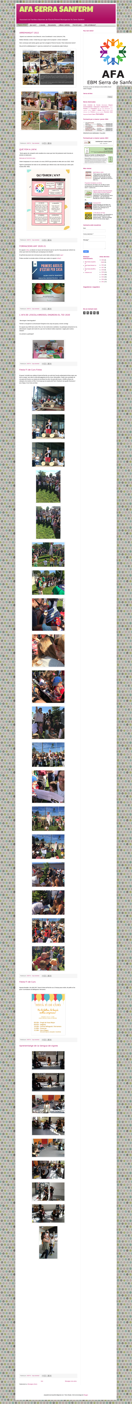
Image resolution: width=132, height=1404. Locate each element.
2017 (102, 267)
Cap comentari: (36, 143)
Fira (89, 108)
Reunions (106, 112)
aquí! (61, 255)
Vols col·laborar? (90, 25)
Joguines (85, 110)
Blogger (86, 1395)
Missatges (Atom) (32, 1384)
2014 (102, 274)
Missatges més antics (71, 1381)
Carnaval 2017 (97, 203)
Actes (84, 105)
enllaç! (59, 258)
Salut (111, 112)
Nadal (111, 110)
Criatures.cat (88, 272)
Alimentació (104, 105)
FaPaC (111, 106)
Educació (97, 107)
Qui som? (33, 25)
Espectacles (105, 107)
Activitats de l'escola (94, 105)
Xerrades (100, 114)
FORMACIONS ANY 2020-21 (32, 246)
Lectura (89, 110)
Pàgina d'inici (22, 25)
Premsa (93, 112)
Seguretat (85, 114)
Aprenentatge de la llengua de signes (38, 1045)
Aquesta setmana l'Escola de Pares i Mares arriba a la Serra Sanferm (102, 191)
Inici (42, 1381)
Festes (85, 108)
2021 (102, 265)
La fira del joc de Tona (99, 213)
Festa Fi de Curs (27, 982)
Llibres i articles (64, 25)
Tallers (94, 114)
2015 (102, 272)
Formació (94, 108)
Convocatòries (88, 107)
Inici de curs (101, 108)
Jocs (112, 108)
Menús (107, 110)
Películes (85, 112)
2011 (102, 281)
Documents (52, 25)
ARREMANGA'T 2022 (29, 32)
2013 (102, 277)
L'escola (42, 25)
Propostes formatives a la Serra (93, 183)
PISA (89, 112)
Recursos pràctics (99, 112)
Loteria (104, 110)
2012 (102, 279)
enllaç (28, 250)
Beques (110, 105)
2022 (102, 260)
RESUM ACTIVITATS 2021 (27, 158)
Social (90, 114)
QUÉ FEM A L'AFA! (28, 149)
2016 (102, 270)
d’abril (103, 262)
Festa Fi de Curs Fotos (30, 369)
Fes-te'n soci (77, 25)
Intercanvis (107, 108)
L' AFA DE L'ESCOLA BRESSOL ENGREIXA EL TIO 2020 (44, 314)
